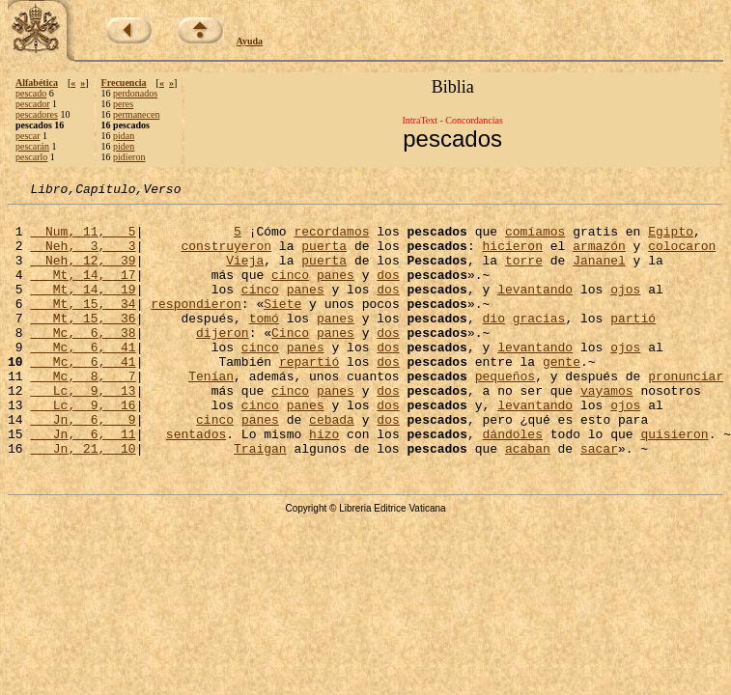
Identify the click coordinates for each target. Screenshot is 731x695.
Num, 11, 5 (82, 239)
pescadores (36, 114)
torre (524, 274)
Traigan (260, 500)
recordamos (331, 239)
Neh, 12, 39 (82, 274)
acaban (527, 500)
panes (335, 291)
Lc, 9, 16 (82, 448)
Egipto (670, 239)
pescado (30, 93)
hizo (324, 482)
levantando (535, 309)
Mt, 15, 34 (82, 326)
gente (561, 395)
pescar (28, 135)
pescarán (32, 146)
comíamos (535, 239)
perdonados (135, 93)
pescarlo (31, 157)
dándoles (512, 482)
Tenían (211, 413)
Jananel (599, 274)
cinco (290, 291)
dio (493, 343)
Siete (282, 326)
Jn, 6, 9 (82, 465)
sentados (196, 482)
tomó (264, 343)
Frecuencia (124, 82)
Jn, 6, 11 (82, 482)
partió (633, 343)
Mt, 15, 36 (82, 343)
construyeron (226, 256)
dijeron (222, 361)
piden (123, 146)
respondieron (196, 326)
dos (388, 291)
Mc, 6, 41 (82, 378)
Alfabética (36, 82)
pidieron (129, 157)
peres (123, 103)
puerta (324, 256)
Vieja (245, 274)
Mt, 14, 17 (82, 291)
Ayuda (250, 41)
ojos (625, 309)
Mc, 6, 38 (82, 361)
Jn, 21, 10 (82, 500)
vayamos (606, 430)
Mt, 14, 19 (82, 309)
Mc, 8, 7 (82, 413)
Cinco (290, 361)
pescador (32, 103)
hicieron (512, 256)
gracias (539, 343)
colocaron (682, 256)
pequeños (505, 413)
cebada (331, 465)
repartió (309, 395)
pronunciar (685, 413)
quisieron (674, 482)
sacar (599, 500)
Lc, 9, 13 (82, 430)
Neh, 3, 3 (82, 256)
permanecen (136, 114)
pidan (123, 135)
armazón (599, 256)
